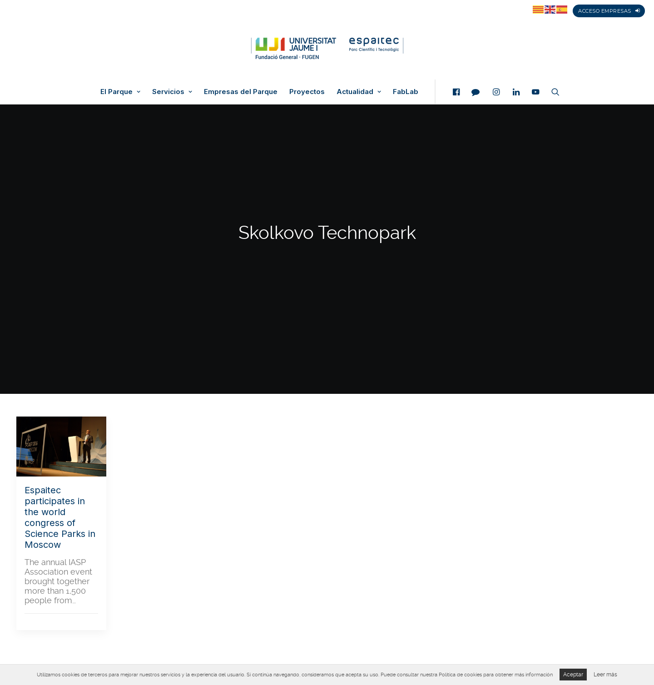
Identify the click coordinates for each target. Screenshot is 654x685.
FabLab (405, 92)
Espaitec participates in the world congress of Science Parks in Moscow (60, 517)
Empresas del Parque (240, 92)
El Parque (120, 92)
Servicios (172, 92)
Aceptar (573, 674)
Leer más (605, 674)
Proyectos (307, 92)
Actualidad (359, 92)
